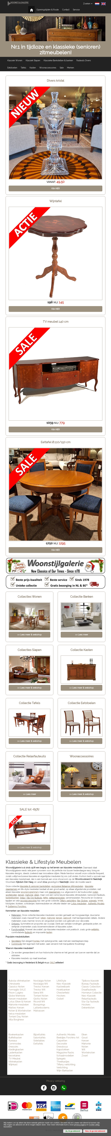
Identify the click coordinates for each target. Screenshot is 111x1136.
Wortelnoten (88, 1052)
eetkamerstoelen (57, 898)
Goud (84, 1037)
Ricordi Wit (39, 1001)
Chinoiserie (14, 983)
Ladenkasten (15, 1052)
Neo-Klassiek (64, 983)
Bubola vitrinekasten (19, 980)
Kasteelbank (63, 986)
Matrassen (39, 1010)
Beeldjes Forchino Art (68, 1037)
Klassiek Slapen (33, 60)
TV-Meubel (14, 1058)
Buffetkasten (15, 1037)
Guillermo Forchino (17, 906)
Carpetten (62, 1040)
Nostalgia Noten (42, 980)
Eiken (84, 1034)
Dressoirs (13, 1046)
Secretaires (14, 1055)
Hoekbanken (63, 989)
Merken (70, 68)
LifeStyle (61, 980)
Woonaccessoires (47, 68)
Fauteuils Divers (83, 60)
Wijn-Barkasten (65, 1070)
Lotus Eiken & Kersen (19, 1001)
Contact (65, 9)
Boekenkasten (16, 1034)
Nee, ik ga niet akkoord (95, 1131)
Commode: (16, 944)
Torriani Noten (40, 995)
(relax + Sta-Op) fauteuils (31, 898)
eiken (36, 895)
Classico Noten (16, 986)
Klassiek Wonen (14, 60)
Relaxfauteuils (89, 998)
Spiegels (61, 1058)
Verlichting (62, 1067)
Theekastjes (63, 1061)
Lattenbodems (41, 1007)
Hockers (61, 995)
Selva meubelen (17, 1013)
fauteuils (28, 932)
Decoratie (62, 1043)
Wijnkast (12, 1064)
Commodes (14, 1043)
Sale (62, 68)
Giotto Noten (40, 998)
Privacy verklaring (55, 1081)
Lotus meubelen (78, 903)
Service (76, 9)
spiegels (93, 901)
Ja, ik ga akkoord (72, 1131)
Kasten (33, 68)
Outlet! (60, 998)
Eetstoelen (12, 68)
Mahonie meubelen (18, 1004)
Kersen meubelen (17, 998)
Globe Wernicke (16, 995)
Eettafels (38, 1043)
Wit (83, 1049)
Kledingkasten (16, 1049)
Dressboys (62, 1046)
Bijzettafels (39, 1034)
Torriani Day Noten (18, 1016)
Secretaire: (16, 941)
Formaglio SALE (17, 989)
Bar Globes (82, 901)
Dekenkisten (88, 1007)
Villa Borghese (16, 1019)
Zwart (85, 1055)
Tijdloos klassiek (90, 980)
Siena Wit (38, 992)
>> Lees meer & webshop (29, 847)
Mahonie (86, 1043)
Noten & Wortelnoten (19, 1010)
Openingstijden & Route (47, 9)
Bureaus (12, 1040)
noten (95, 892)
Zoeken (87, 3)
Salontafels (39, 1037)
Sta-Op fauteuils (90, 1001)
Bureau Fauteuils (90, 983)
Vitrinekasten (15, 1061)
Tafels (23, 68)
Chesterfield (63, 992)
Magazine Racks (65, 1052)
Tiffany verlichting (66, 1064)
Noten (85, 1046)
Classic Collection (91, 986)
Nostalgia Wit (40, 983)
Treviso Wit (39, 989)
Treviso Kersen (41, 986)
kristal (100, 901)
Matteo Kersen (16, 1007)
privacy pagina (80, 1125)
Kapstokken (63, 1049)
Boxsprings (39, 1004)
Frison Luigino (15, 992)
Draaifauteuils (89, 989)
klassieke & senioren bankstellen (35, 886)
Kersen (85, 1040)
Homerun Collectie (91, 992)
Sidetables (39, 1040)
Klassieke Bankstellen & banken (58, 60)
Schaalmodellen (65, 1055)
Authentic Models (96, 903)
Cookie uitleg (94, 1125)
